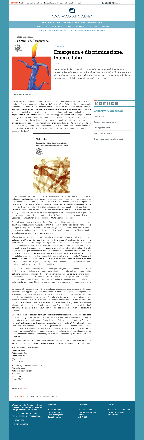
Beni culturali (54, 3)
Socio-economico (90, 30)
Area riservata (113, 415)
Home (44, 23)
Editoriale (51, 23)
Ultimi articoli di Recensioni (108, 111)
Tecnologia (22, 3)
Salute (61, 3)
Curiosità (47, 26)
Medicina (46, 3)
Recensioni (91, 23)
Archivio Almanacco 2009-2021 (119, 410)
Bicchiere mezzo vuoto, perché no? (105, 122)
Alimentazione (31, 3)
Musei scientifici (57, 26)
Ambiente (39, 3)
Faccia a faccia (80, 23)
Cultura (63, 30)
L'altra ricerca (67, 23)
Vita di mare (105, 26)
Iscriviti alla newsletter (116, 412)
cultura (78, 3)
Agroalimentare (45, 30)
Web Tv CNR (82, 417)
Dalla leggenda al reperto (102, 128)
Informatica (72, 30)
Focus (58, 23)
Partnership (68, 26)
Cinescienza (38, 26)
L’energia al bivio (99, 116)
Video (100, 23)
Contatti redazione (54, 417)
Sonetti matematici (93, 26)
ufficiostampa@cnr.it (55, 415)
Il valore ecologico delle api (103, 133)
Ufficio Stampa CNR (85, 410)
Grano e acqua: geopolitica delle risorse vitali (109, 139)
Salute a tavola (80, 26)
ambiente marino (69, 3)
